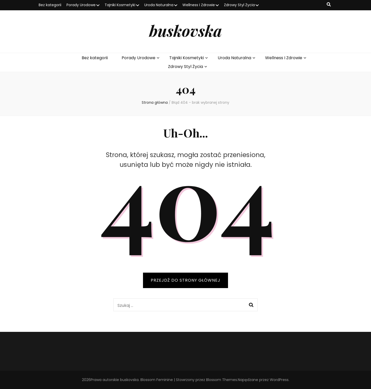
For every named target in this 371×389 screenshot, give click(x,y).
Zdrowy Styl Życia (239, 4)
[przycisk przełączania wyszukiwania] (329, 4)
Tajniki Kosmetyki (120, 4)
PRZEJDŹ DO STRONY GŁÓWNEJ (185, 280)
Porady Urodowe (81, 4)
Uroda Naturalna (158, 4)
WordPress (279, 379)
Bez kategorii (50, 4)
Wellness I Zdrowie (198, 4)
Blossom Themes (221, 379)
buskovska (185, 30)
